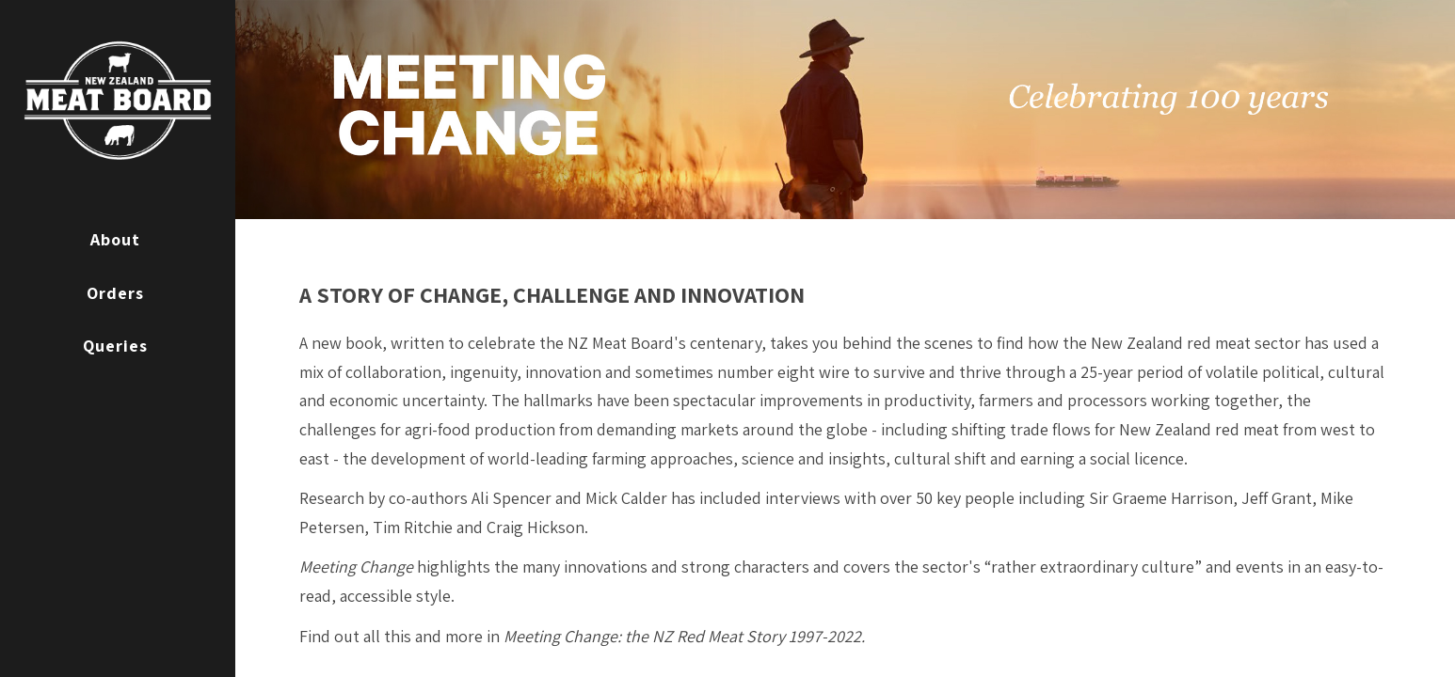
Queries (115, 345)
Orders (115, 293)
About (115, 239)
